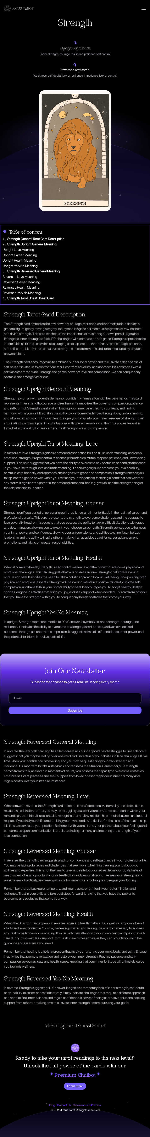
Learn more (75, 1086)
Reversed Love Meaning (19, 276)
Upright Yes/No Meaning (20, 265)
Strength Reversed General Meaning (33, 271)
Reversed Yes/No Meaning (21, 292)
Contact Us (64, 1105)
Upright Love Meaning (18, 249)
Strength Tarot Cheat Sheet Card (30, 298)
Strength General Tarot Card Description (35, 238)
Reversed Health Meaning (20, 287)
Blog (52, 1105)
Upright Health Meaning (19, 260)
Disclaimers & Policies (87, 1105)
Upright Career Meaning (19, 255)
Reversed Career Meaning (21, 282)
